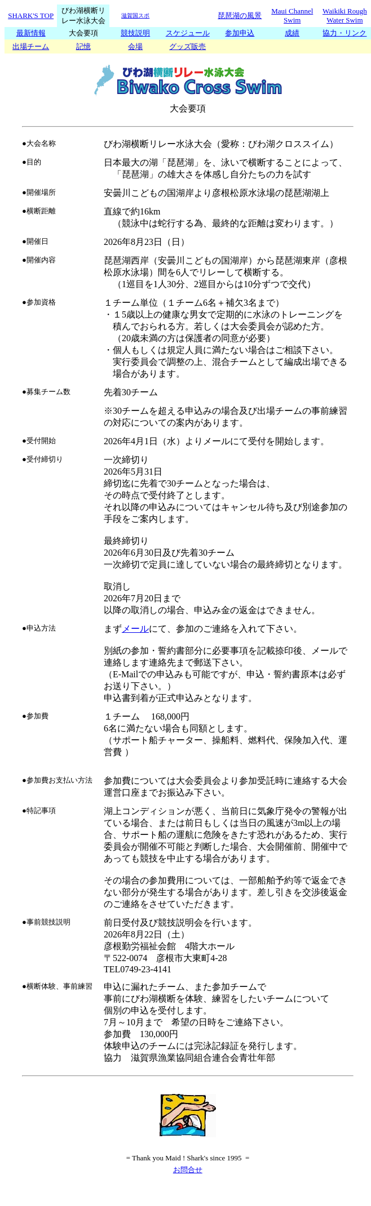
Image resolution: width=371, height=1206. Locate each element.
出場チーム (30, 46)
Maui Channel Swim (292, 15)
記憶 (83, 46)
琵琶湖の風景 (240, 15)
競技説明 (135, 33)
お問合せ (187, 1169)
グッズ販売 (187, 46)
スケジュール (188, 33)
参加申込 (239, 33)
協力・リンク (344, 33)
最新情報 (31, 33)
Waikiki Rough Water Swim (345, 15)
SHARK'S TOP (31, 15)
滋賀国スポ (135, 15)
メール (135, 628)
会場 (135, 46)
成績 (292, 33)
